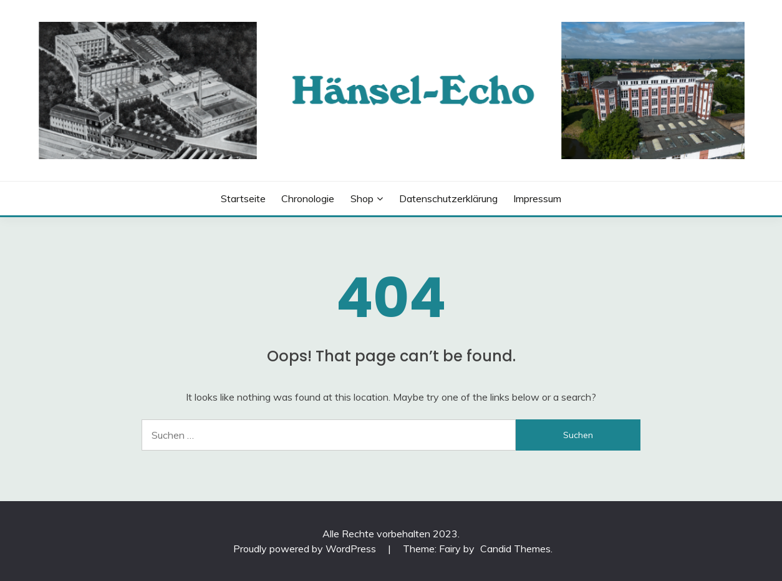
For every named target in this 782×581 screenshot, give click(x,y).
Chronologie (307, 198)
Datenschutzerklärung (448, 198)
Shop (362, 198)
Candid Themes (515, 548)
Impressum (537, 198)
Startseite (243, 198)
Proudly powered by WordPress (306, 548)
